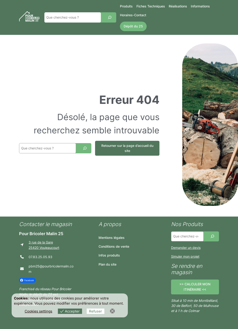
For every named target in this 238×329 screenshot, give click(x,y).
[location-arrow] (22, 245)
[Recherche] (109, 17)
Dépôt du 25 (133, 26)
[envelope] (22, 269)
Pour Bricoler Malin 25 (41, 233)
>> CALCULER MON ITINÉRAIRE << (194, 286)
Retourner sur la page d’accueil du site (127, 148)
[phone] (22, 257)
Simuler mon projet (185, 256)
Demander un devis (186, 248)
